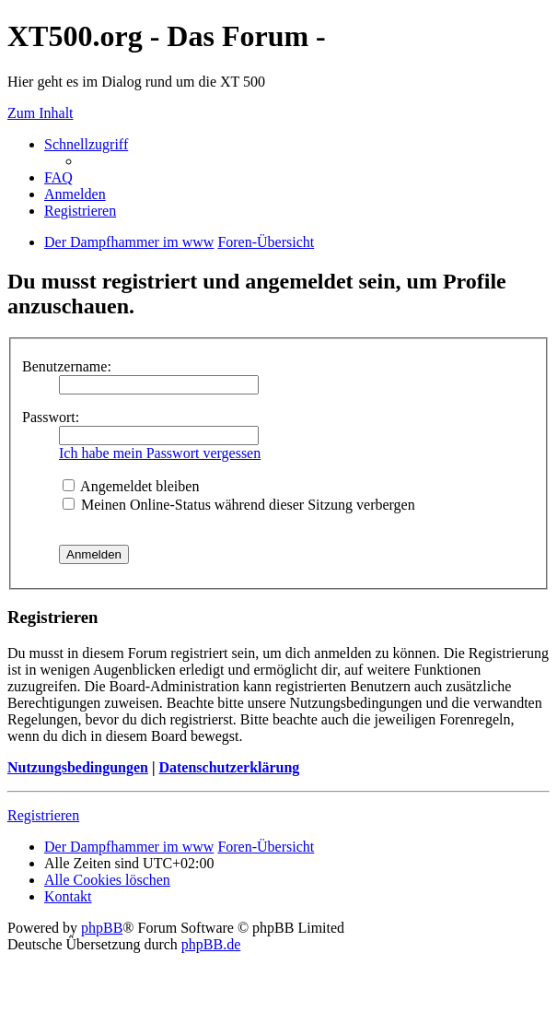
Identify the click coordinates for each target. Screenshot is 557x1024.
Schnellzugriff (86, 144)
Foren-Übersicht (265, 846)
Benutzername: (66, 366)
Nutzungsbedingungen (77, 767)
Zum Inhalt (40, 113)
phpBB (101, 928)
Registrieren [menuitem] (80, 210)
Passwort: (50, 417)
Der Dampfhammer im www (129, 846)
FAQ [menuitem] (58, 177)
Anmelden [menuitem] (75, 194)
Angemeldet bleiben (131, 486)
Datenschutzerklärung (228, 767)
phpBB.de (210, 944)
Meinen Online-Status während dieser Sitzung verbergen (239, 504)
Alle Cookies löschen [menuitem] (107, 880)
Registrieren (43, 815)
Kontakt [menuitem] (68, 896)
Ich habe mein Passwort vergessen (160, 453)
